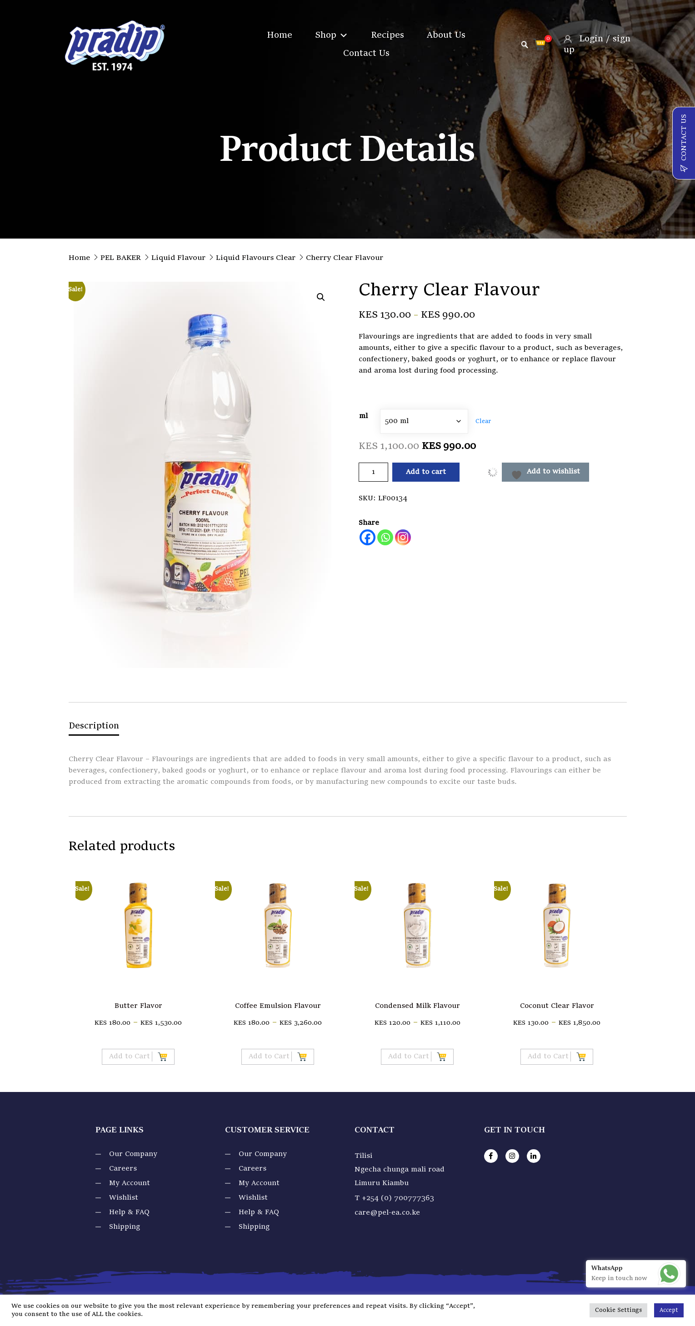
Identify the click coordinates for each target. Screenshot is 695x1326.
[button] (321, 297)
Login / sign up (597, 44)
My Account (129, 1183)
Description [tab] (94, 726)
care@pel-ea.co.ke (387, 1212)
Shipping (124, 1227)
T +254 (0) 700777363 (394, 1198)
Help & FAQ (129, 1212)
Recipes (387, 35)
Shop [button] (331, 35)
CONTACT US (684, 143)
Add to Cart (138, 1057)
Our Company (133, 1154)
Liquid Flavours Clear (255, 258)
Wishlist (123, 1197)
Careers (123, 1168)
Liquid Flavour (178, 258)
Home (279, 35)
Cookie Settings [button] (618, 1310)
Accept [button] (669, 1310)
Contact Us (366, 53)
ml (363, 416)
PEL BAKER (120, 258)
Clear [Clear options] (483, 421)
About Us (446, 35)
